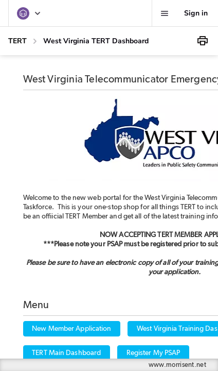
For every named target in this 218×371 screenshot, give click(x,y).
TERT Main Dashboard (66, 353)
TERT (17, 41)
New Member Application (71, 328)
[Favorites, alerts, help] (164, 13)
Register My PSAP (153, 353)
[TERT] (29, 13)
